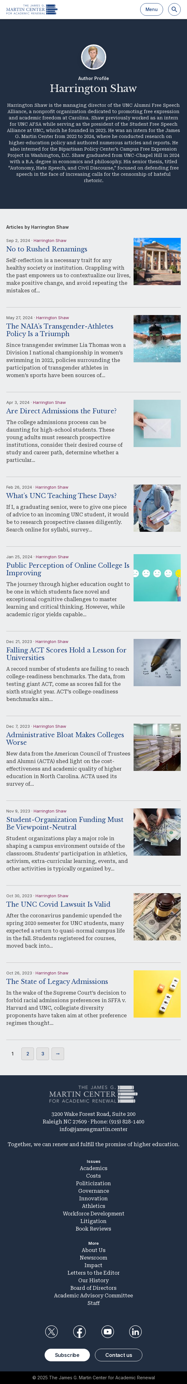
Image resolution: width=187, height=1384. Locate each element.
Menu (152, 9)
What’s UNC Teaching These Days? (61, 496)
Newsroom (93, 1258)
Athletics (93, 1206)
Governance (93, 1191)
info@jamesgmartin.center (93, 1129)
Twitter (51, 1332)
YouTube (107, 1332)
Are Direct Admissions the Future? (61, 411)
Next (58, 1054)
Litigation (93, 1221)
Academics (93, 1168)
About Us (94, 1250)
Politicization (93, 1183)
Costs (93, 1176)
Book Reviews (93, 1229)
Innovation (93, 1199)
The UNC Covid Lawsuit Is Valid (58, 904)
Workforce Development (93, 1214)
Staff (94, 1303)
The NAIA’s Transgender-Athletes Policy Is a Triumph (59, 330)
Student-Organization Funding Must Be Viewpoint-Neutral (65, 823)
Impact (93, 1265)
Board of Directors (93, 1288)
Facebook (79, 1332)
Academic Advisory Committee (93, 1296)
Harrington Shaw (50, 240)
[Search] (174, 9)
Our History (93, 1281)
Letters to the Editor (94, 1273)
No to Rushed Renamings (46, 249)
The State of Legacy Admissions (57, 981)
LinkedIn (135, 1332)
